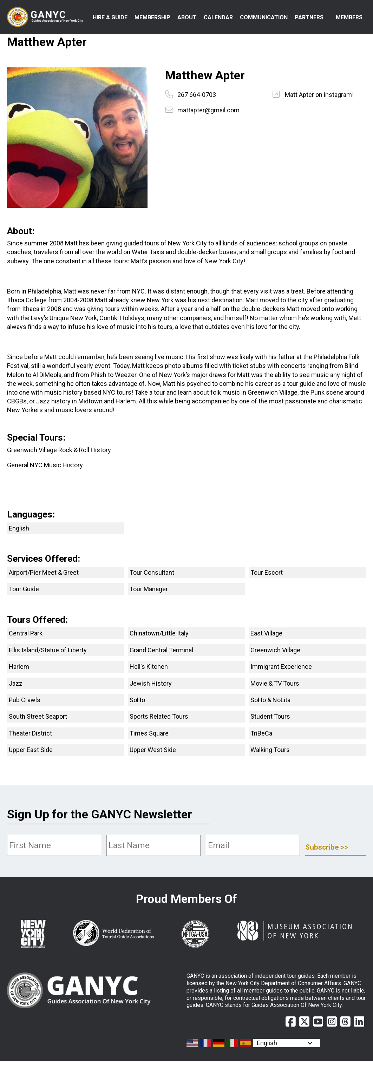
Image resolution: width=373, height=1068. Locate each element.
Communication (264, 17)
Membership (152, 17)
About (187, 17)
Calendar (218, 17)
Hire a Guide (119, 24)
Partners (309, 17)
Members (349, 17)
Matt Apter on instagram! (319, 101)
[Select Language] (286, 1050)
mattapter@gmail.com (208, 116)
